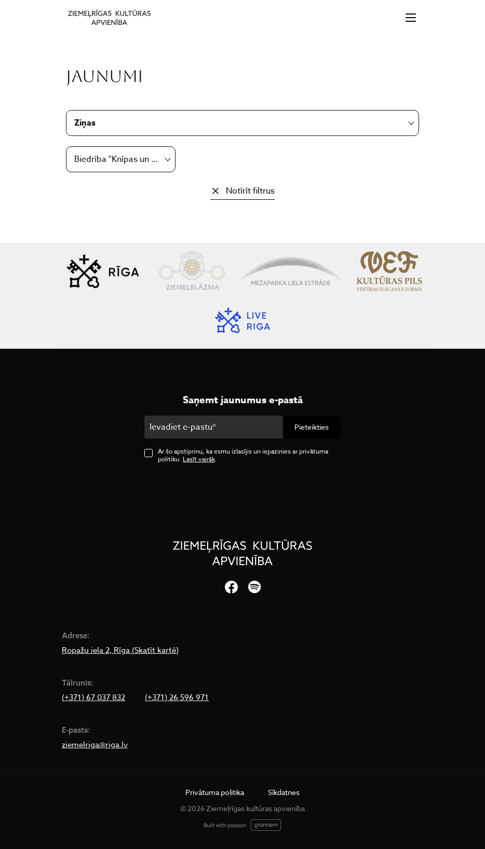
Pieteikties (311, 427)
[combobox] (121, 159)
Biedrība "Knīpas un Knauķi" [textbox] (116, 159)
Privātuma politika (214, 792)
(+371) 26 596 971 (177, 697)
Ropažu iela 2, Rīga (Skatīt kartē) (120, 650)
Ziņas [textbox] (85, 123)
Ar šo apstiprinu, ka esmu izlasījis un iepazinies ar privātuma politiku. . (243, 455)
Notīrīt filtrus (250, 191)
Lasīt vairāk (199, 459)
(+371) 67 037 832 (93, 697)
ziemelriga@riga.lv (95, 744)
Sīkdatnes (284, 792)
